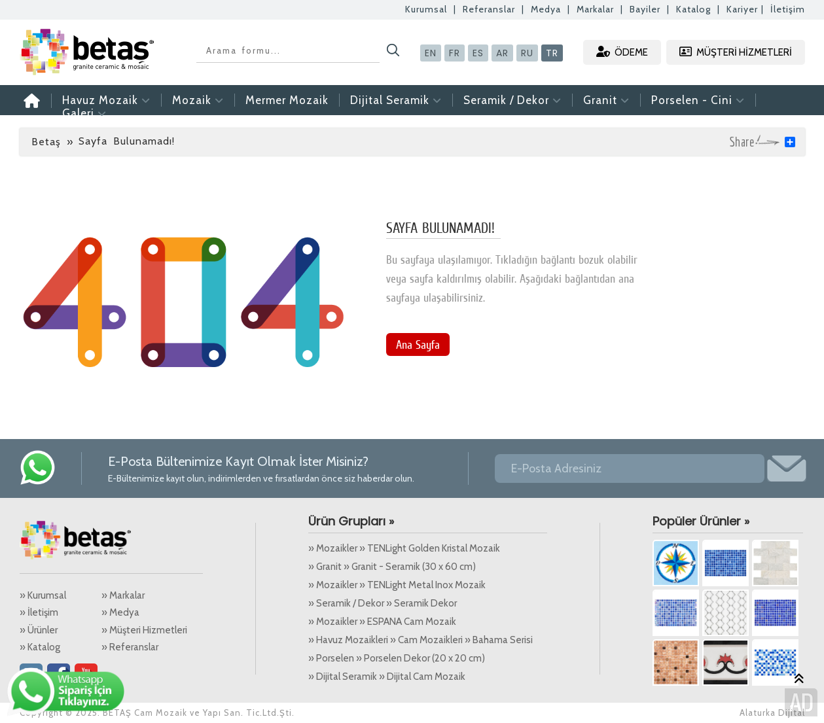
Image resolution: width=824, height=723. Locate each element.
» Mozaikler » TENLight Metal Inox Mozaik (397, 585)
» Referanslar (129, 647)
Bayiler (645, 9)
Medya (546, 9)
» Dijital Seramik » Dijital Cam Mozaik (386, 676)
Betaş (46, 141)
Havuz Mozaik (106, 100)
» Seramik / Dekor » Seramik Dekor (382, 603)
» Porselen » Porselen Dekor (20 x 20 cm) (396, 658)
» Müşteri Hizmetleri (144, 630)
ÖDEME (622, 52)
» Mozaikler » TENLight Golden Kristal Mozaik (404, 548)
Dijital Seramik (396, 100)
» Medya (120, 612)
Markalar (595, 9)
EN (431, 53)
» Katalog (40, 647)
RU (527, 53)
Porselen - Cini (698, 100)
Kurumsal (426, 9)
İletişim (787, 9)
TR (552, 53)
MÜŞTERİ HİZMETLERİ (735, 52)
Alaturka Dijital (772, 712)
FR (454, 53)
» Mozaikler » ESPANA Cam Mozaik (382, 621)
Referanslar (489, 9)
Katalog (693, 9)
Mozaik (198, 100)
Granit (606, 100)
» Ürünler (39, 630)
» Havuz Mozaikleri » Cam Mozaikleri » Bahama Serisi (420, 640)
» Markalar (123, 595)
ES (478, 53)
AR (502, 53)
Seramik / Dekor (512, 100)
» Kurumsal (43, 595)
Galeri (84, 113)
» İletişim (39, 612)
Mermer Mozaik (287, 100)
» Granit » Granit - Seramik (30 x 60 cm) (392, 567)
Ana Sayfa (418, 344)
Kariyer (742, 9)
